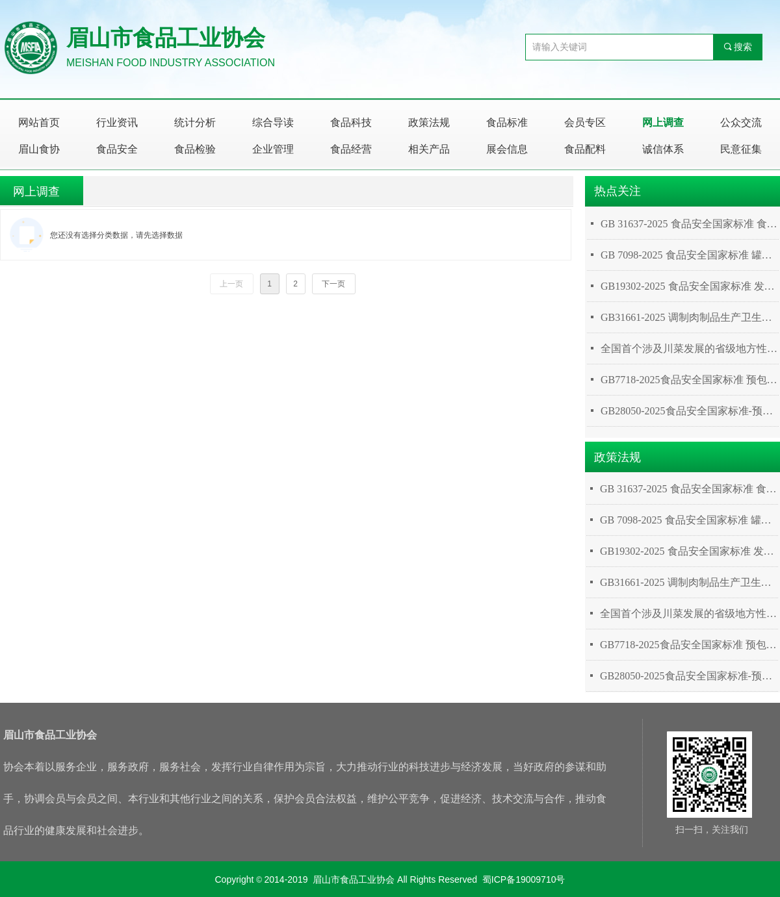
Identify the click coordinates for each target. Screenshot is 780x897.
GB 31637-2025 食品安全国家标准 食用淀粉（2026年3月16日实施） (690, 223)
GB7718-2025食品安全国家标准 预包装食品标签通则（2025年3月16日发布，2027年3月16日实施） (690, 379)
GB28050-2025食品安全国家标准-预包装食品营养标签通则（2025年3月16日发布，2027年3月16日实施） (690, 410)
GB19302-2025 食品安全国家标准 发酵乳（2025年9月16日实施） (690, 286)
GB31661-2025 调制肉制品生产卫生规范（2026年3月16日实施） (690, 317)
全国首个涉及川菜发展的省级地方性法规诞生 (690, 348)
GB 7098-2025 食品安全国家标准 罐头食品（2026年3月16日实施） (690, 254)
